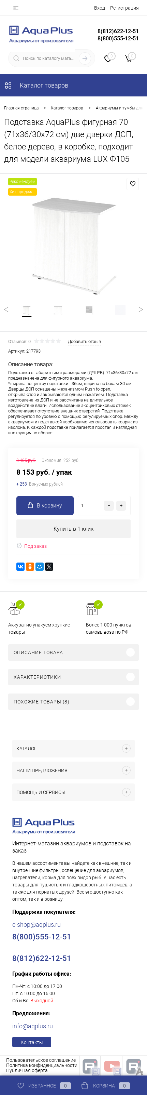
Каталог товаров (36, 85)
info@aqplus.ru (32, 1026)
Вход (99, 8)
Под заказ (31, 546)
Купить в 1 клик (73, 529)
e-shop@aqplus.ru (36, 924)
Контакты (32, 1042)
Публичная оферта (27, 1070)
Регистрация (124, 8)
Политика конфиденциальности (41, 1065)
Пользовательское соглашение (41, 1060)
